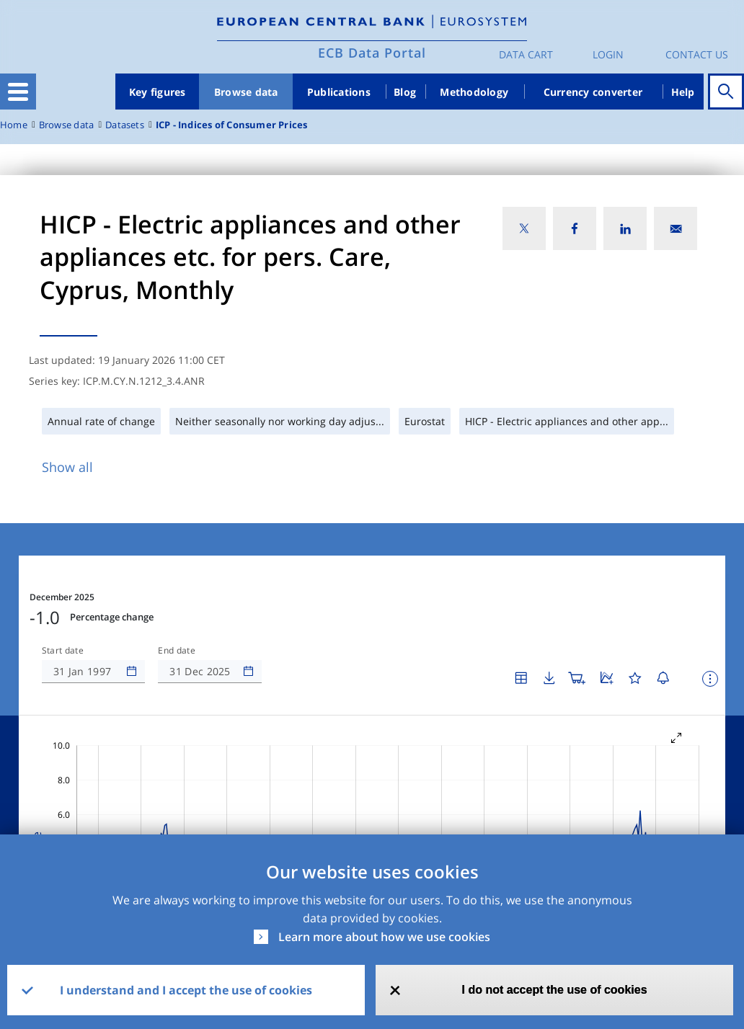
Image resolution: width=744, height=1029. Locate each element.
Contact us (696, 54)
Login (608, 54)
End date (176, 607)
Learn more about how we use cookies (384, 937)
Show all (67, 467)
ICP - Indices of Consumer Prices (232, 125)
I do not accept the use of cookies (554, 990)
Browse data (246, 92)
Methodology (474, 92)
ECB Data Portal (372, 52)
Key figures (157, 92)
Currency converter (593, 92)
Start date (63, 607)
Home (13, 125)
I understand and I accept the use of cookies (186, 990)
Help (683, 92)
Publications (339, 92)
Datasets (124, 125)
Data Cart (526, 54)
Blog (405, 92)
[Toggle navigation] (18, 92)
